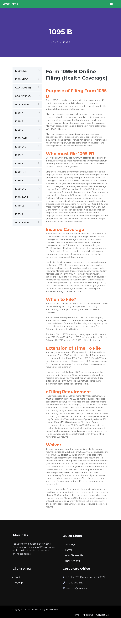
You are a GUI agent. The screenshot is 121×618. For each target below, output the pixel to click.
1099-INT (27, 171)
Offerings (70, 544)
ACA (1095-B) (27, 87)
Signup (19, 582)
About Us (88, 615)
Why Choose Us (74, 555)
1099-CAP (27, 138)
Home (55, 42)
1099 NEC (27, 70)
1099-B (27, 121)
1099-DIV (27, 146)
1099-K (27, 180)
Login (18, 577)
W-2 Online (27, 104)
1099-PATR (27, 197)
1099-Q (27, 205)
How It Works (72, 560)
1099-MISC (27, 79)
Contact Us (102, 615)
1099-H (27, 163)
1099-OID (27, 188)
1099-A (27, 112)
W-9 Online (27, 222)
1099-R (27, 214)
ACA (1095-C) (27, 96)
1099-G (27, 154)
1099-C (27, 129)
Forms (68, 550)
